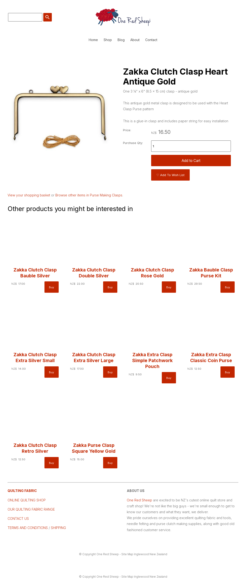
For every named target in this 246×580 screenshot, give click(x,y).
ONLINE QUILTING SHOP (27, 500)
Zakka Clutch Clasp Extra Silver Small (35, 357)
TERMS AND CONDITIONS (28, 528)
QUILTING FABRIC (22, 491)
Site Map (127, 554)
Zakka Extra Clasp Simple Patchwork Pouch (152, 360)
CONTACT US (18, 518)
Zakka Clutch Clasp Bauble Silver (35, 273)
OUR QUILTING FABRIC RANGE (31, 509)
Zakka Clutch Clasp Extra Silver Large (93, 357)
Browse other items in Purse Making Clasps (88, 195)
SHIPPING (58, 528)
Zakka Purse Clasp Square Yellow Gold (93, 448)
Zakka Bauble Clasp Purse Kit (211, 273)
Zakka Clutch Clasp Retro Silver (35, 448)
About (135, 40)
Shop (108, 40)
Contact (151, 40)
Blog (121, 40)
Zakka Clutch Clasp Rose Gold (152, 273)
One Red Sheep (139, 500)
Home (93, 40)
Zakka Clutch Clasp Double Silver (93, 273)
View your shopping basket (29, 195)
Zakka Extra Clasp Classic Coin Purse (211, 357)
